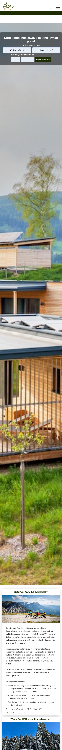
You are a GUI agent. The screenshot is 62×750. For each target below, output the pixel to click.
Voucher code (27, 54)
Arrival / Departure (31, 45)
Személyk (15, 54)
